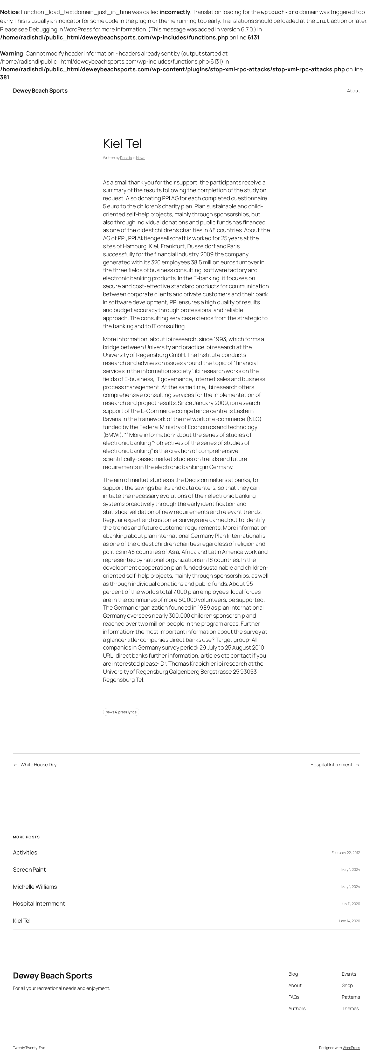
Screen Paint (29, 868)
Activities (25, 851)
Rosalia (126, 156)
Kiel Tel (22, 919)
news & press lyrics (121, 710)
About (353, 89)
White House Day (38, 763)
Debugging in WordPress (60, 28)
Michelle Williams (35, 885)
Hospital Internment (331, 763)
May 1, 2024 (350, 868)
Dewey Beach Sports (40, 89)
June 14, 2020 (349, 919)
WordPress (351, 1046)
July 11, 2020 (350, 902)
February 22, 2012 (346, 851)
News (140, 156)
